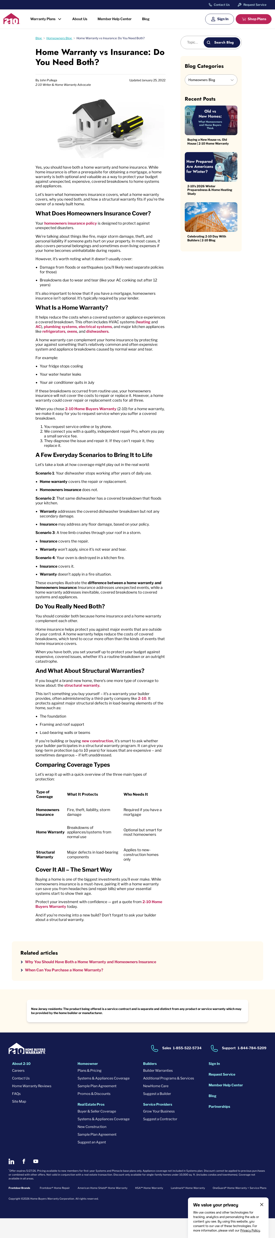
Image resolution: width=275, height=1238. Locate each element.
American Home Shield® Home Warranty (102, 1207)
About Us (79, 19)
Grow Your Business (159, 1131)
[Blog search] (195, 42)
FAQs (16, 1113)
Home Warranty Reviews (31, 1106)
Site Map (19, 1121)
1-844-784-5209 (252, 1068)
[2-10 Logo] (11, 22)
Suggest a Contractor (160, 1139)
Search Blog (224, 42)
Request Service (254, 4)
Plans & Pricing (90, 1090)
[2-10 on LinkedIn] (11, 1181)
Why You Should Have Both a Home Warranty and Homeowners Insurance (94, 981)
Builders (150, 1083)
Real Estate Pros (91, 1124)
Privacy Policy (250, 1230)
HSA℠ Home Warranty (149, 1207)
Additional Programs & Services (168, 1098)
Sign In (223, 19)
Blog (146, 19)
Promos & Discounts (94, 1113)
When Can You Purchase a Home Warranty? (66, 989)
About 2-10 (21, 1083)
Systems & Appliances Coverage (104, 1098)
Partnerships (219, 1126)
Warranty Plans (42, 19)
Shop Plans (257, 19)
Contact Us (222, 4)
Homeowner (88, 1083)
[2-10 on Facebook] (23, 1181)
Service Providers (157, 1124)
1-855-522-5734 (187, 1068)
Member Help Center (115, 19)
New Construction (92, 1146)
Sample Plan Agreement (97, 1106)
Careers (18, 1090)
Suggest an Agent (92, 1162)
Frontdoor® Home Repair (55, 1207)
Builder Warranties (158, 1090)
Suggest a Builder (157, 1113)
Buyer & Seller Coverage (97, 1131)
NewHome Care (155, 1106)
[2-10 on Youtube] (35, 1181)
